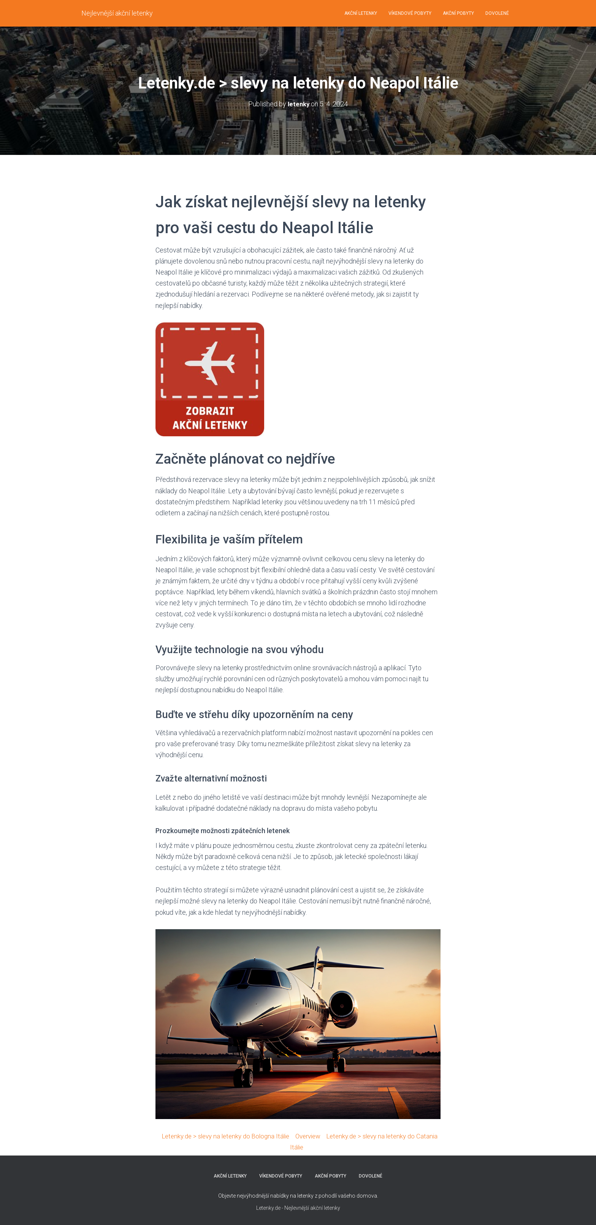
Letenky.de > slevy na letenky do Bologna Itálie (232, 1136)
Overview (320, 1136)
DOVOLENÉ (497, 13)
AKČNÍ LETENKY (360, 13)
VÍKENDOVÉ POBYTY (409, 13)
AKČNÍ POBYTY (458, 13)
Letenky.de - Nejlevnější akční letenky (298, 1208)
